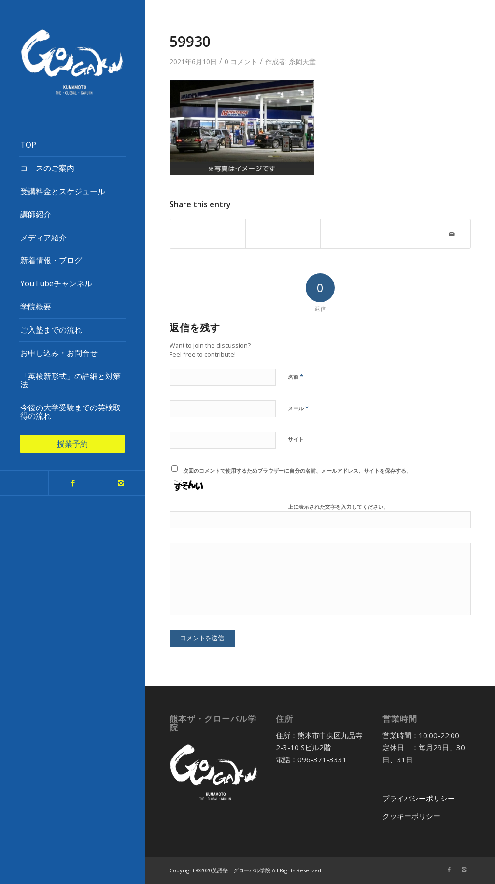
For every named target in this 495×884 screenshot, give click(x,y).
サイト (296, 439)
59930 (190, 41)
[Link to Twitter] (24, 483)
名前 (295, 376)
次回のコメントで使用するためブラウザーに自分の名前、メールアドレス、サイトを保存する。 (297, 470)
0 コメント (241, 61)
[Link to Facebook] (72, 483)
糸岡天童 (302, 61)
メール (298, 408)
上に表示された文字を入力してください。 (338, 506)
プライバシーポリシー (418, 798)
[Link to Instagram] (121, 483)
